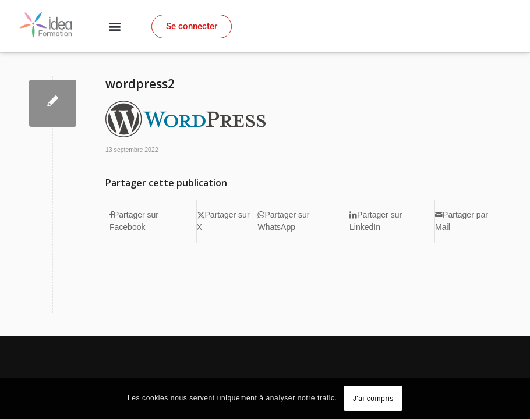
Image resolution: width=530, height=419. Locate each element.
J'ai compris (373, 399)
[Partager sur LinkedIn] (391, 221)
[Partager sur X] (227, 221)
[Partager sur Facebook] (152, 221)
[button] (114, 26)
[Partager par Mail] (470, 221)
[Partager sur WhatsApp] (303, 221)
